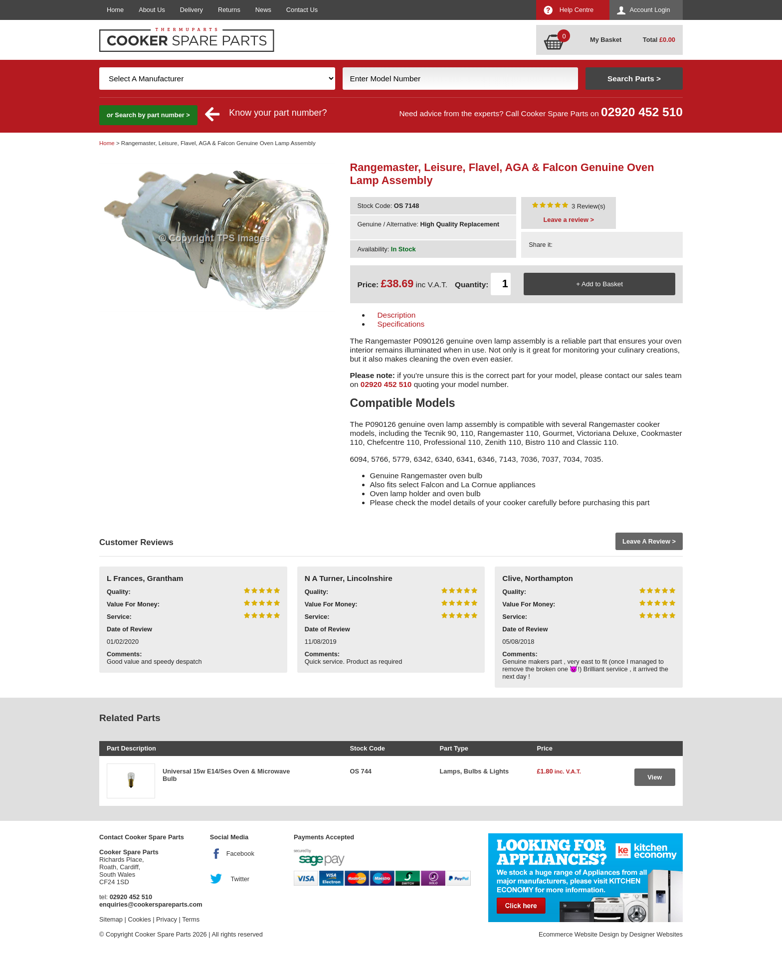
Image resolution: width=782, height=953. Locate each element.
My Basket (605, 39)
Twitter (239, 879)
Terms (190, 919)
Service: (119, 616)
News (263, 9)
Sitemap (111, 919)
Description (397, 315)
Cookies (139, 919)
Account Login (649, 9)
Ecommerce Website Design (579, 934)
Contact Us (302, 9)
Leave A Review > (649, 541)
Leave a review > (569, 219)
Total (659, 39)
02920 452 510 (642, 112)
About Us (152, 9)
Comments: (124, 654)
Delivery (191, 9)
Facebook (240, 853)
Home (115, 9)
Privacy (166, 919)
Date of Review (129, 629)
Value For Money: (133, 604)
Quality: (119, 591)
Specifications (401, 324)
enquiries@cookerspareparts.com (150, 904)
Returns (229, 9)
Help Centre (576, 9)
